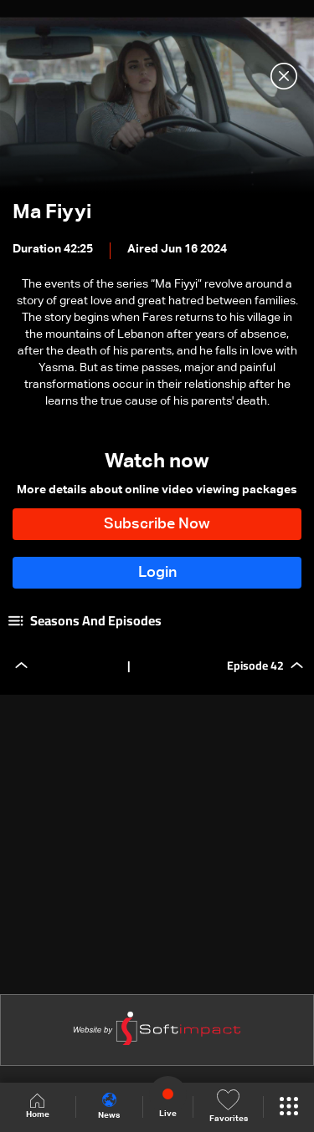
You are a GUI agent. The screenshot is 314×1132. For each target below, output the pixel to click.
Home (37, 1106)
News (109, 1106)
